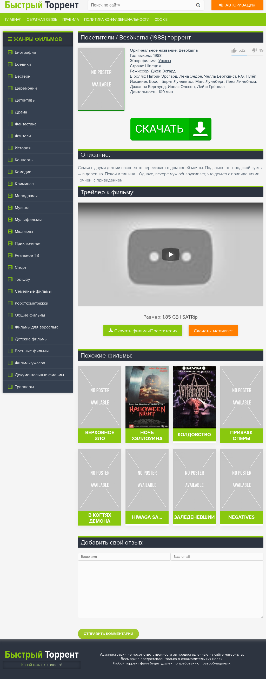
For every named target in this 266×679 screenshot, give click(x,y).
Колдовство (194, 435)
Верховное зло (99, 436)
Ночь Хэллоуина (147, 436)
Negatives (241, 517)
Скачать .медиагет (213, 331)
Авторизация (237, 5)
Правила (70, 19)
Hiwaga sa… (147, 517)
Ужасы (164, 60)
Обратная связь (42, 19)
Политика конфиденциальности (116, 19)
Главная (13, 19)
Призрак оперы (241, 436)
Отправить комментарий (108, 634)
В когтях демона (99, 518)
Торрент (42, 654)
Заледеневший (194, 517)
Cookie (161, 19)
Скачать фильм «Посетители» (143, 331)
